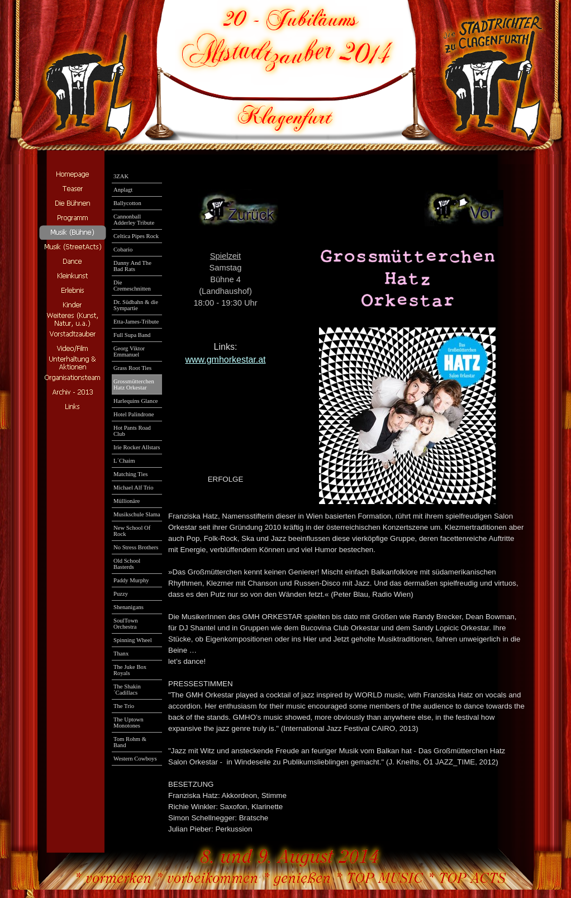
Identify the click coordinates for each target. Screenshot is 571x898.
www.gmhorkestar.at (225, 359)
